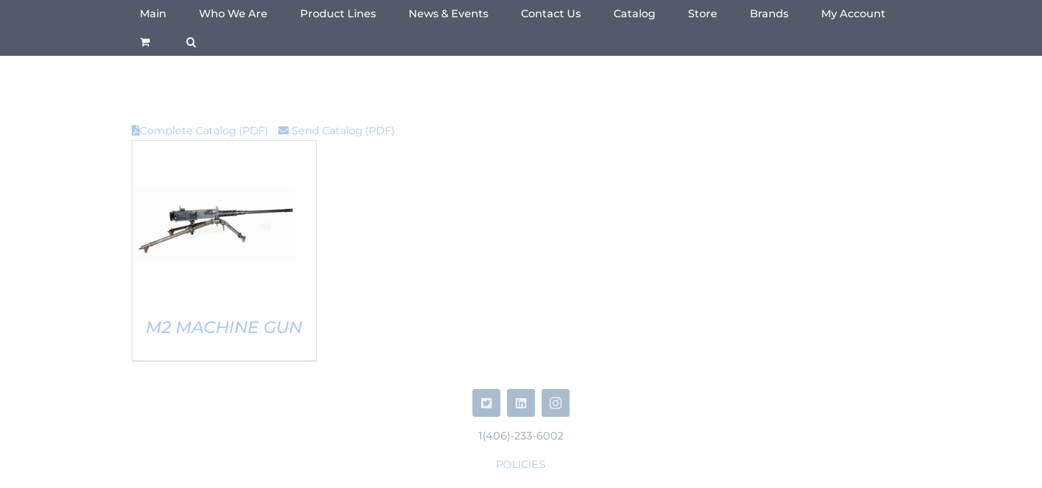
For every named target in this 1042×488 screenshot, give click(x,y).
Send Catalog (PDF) (336, 130)
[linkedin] (521, 403)
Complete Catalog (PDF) (200, 130)
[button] (191, 42)
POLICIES (521, 464)
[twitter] (486, 403)
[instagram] (556, 403)
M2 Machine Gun (224, 327)
